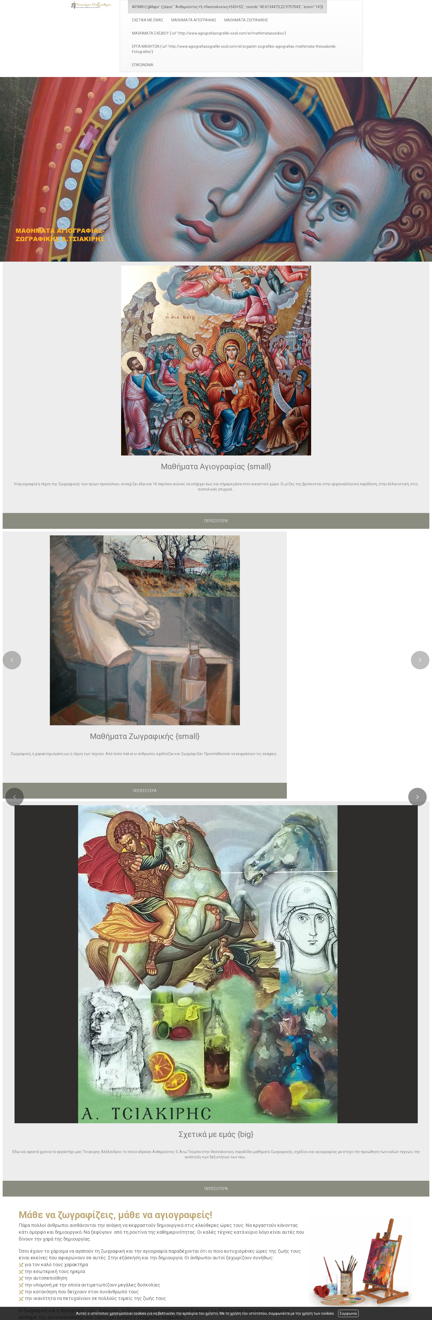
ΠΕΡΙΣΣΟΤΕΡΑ (216, 521)
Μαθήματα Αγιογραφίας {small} (216, 466)
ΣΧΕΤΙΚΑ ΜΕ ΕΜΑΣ (147, 20)
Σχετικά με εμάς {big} (216, 1134)
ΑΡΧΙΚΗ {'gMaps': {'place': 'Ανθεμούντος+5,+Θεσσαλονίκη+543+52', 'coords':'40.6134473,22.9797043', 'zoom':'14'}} (227, 7)
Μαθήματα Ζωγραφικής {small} (145, 736)
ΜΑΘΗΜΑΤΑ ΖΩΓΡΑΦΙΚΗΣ (246, 20)
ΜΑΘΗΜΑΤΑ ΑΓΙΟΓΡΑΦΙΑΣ (193, 20)
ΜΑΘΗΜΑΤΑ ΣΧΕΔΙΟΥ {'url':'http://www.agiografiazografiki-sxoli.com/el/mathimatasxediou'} (209, 33)
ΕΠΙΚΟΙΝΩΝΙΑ (142, 65)
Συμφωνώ (348, 1313)
